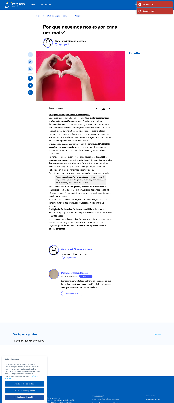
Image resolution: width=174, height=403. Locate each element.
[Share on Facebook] (30, 78)
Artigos (77, 16)
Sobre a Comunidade (153, 399)
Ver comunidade (72, 293)
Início (40, 15)
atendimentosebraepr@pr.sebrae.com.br (105, 399)
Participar (86, 276)
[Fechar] (44, 367)
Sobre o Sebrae (151, 396)
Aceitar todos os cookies (25, 391)
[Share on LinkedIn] (30, 92)
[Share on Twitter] (30, 85)
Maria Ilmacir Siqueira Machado (70, 41)
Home (32, 5)
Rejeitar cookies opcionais (24, 398)
